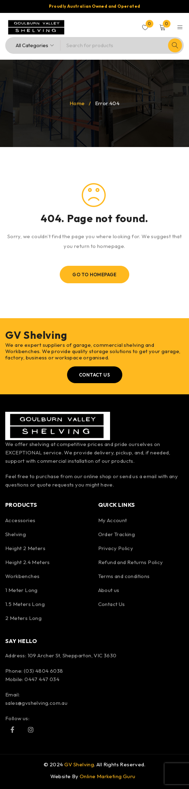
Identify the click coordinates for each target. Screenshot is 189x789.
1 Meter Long (21, 590)
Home (77, 103)
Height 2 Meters (25, 548)
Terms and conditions (124, 576)
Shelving (15, 534)
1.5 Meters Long (25, 604)
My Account (112, 520)
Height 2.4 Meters (27, 562)
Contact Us (111, 604)
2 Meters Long (23, 618)
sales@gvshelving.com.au (36, 703)
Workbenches (22, 576)
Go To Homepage (94, 274)
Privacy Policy (115, 548)
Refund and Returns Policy (130, 562)
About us (108, 590)
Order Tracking (116, 534)
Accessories (20, 520)
